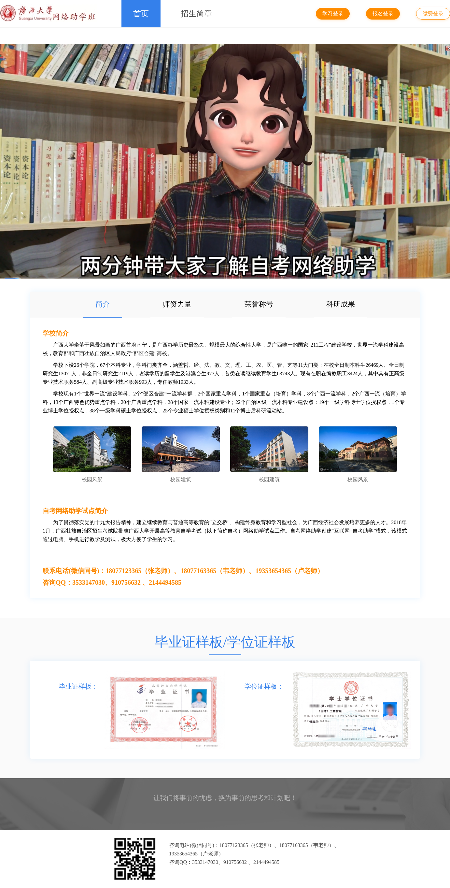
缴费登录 (433, 13)
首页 (141, 13)
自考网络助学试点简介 (75, 510)
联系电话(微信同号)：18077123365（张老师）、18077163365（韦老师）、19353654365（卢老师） (183, 570)
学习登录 (332, 13)
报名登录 (383, 13)
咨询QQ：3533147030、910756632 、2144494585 (112, 582)
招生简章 (196, 13)
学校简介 (56, 333)
